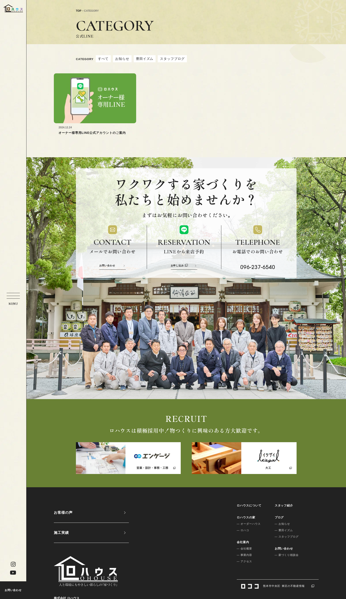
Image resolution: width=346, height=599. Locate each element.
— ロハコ (243, 530)
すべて (103, 59)
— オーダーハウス (249, 523)
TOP (78, 10)
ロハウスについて (249, 505)
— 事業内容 (244, 555)
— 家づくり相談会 (287, 555)
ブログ (279, 517)
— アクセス (244, 561)
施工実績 (61, 533)
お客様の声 (63, 512)
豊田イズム (145, 59)
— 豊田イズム (284, 530)
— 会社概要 (244, 548)
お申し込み (179, 265)
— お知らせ (282, 523)
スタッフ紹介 (284, 505)
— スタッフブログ (287, 536)
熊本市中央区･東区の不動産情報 (277, 586)
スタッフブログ (172, 59)
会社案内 (243, 542)
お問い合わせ (13, 590)
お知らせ (122, 59)
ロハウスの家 (246, 517)
